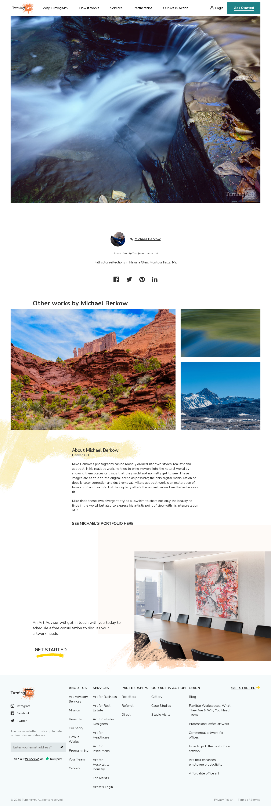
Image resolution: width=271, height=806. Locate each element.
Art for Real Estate (102, 708)
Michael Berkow (148, 239)
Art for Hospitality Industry (101, 765)
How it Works (74, 739)
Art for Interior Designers (103, 721)
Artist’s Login (103, 787)
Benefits (75, 719)
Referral (128, 705)
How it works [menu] (89, 8)
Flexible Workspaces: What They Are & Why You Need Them (210, 710)
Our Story (76, 728)
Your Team (77, 759)
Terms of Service (249, 800)
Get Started (244, 8)
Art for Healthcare (101, 735)
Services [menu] (116, 8)
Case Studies (161, 705)
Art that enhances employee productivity (205, 762)
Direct (126, 714)
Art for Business (105, 696)
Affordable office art (204, 773)
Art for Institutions (101, 748)
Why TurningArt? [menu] (55, 8)
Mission (74, 710)
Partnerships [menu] (143, 8)
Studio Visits (160, 714)
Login (219, 8)
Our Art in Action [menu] (175, 8)
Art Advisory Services (78, 699)
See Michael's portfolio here (102, 523)
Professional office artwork (209, 724)
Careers (74, 768)
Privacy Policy (223, 800)
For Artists (101, 778)
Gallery (156, 696)
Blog (192, 696)
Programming (78, 750)
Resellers (129, 696)
